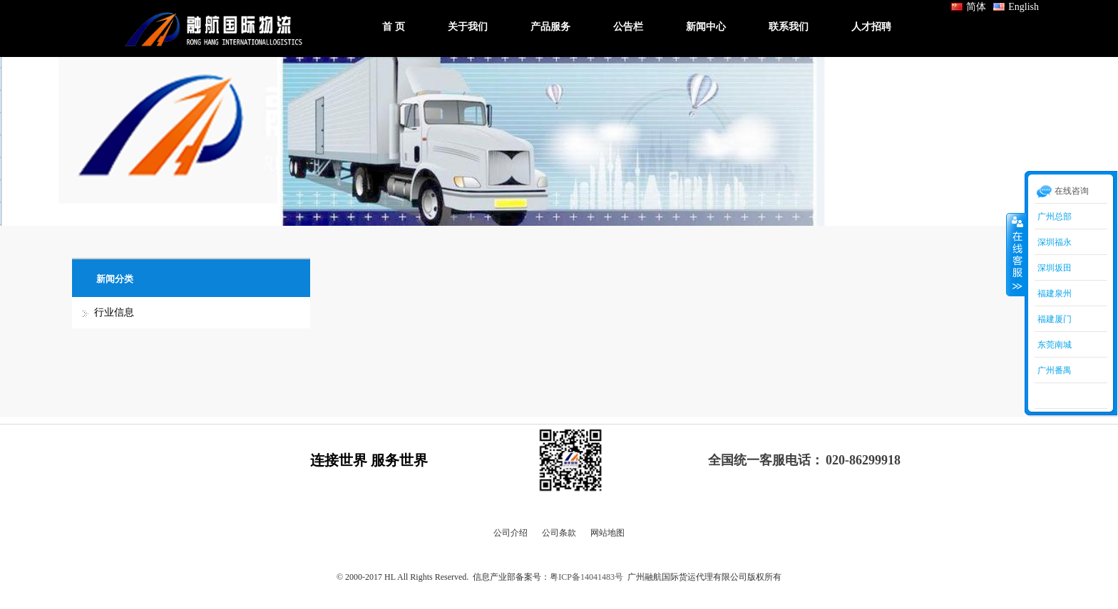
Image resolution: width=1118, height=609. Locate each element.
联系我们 (789, 26)
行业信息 (114, 312)
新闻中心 (706, 26)
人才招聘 (871, 26)
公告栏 (628, 26)
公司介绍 (510, 533)
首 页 (393, 26)
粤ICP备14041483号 (586, 577)
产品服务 (550, 26)
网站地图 (607, 533)
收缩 (1016, 254)
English (1016, 6)
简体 (968, 6)
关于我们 (468, 26)
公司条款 (559, 533)
